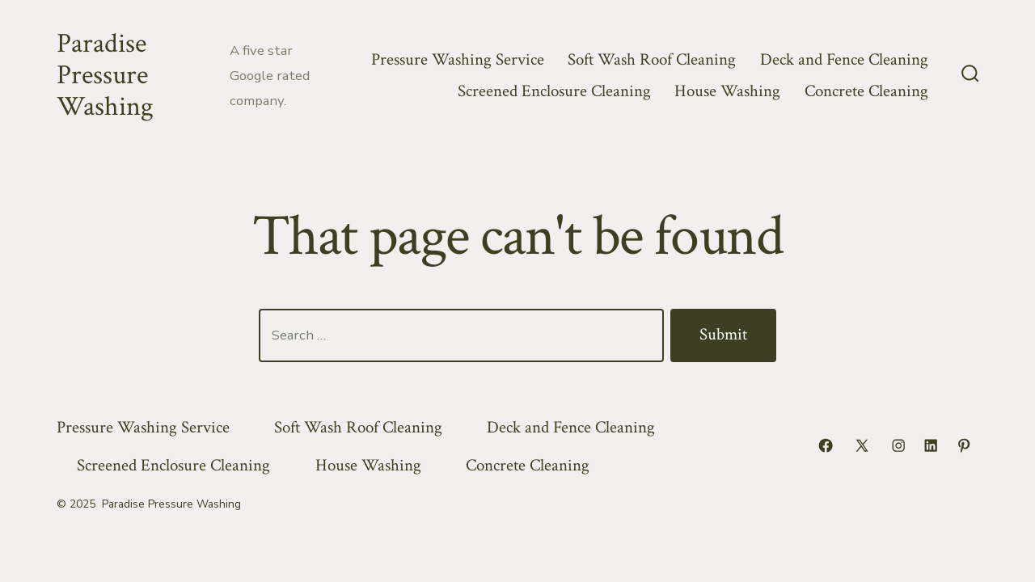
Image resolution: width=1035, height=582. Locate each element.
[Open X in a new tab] (862, 445)
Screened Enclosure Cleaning (554, 91)
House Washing (727, 91)
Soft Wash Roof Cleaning (652, 59)
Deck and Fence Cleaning (844, 59)
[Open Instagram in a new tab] (898, 445)
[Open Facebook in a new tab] (825, 445)
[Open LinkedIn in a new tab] (930, 445)
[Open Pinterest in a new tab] (963, 445)
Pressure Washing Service (457, 59)
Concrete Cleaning (866, 91)
